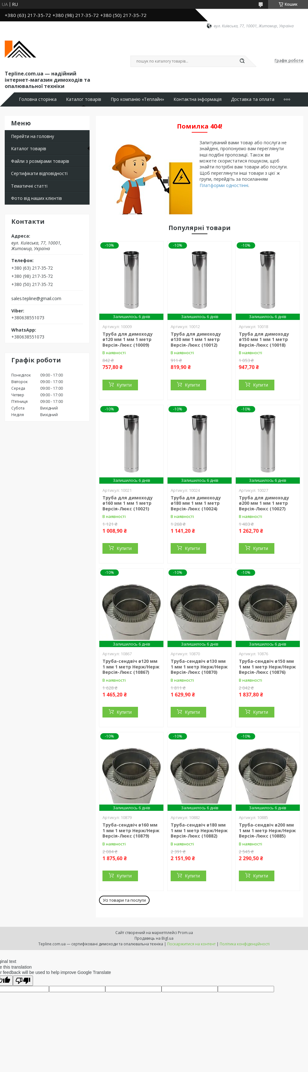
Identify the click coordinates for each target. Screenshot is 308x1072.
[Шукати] (242, 61)
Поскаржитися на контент (191, 944)
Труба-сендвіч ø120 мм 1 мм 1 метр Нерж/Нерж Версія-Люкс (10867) (130, 666)
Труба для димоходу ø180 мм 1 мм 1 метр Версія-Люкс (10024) (196, 503)
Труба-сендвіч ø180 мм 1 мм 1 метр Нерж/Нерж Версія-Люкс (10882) (199, 830)
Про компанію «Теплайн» (137, 99)
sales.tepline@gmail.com (36, 298)
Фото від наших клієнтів (36, 198)
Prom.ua (185, 932)
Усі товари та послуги (124, 900)
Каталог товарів (83, 99)
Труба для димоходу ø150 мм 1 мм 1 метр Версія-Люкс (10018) (264, 339)
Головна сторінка (38, 99)
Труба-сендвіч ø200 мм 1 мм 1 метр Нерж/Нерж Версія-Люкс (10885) (267, 830)
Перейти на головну (32, 136)
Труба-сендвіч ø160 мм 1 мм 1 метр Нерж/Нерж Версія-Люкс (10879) (130, 830)
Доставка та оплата (252, 99)
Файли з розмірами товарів (40, 161)
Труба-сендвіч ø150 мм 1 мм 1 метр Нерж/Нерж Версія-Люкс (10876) (267, 666)
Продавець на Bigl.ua (154, 938)
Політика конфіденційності (245, 944)
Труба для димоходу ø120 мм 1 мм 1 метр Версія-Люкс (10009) (127, 339)
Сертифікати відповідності (39, 173)
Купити (124, 385)
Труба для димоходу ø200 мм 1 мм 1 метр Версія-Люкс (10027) (264, 503)
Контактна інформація (197, 99)
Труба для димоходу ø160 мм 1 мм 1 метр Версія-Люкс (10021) (127, 503)
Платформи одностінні (224, 185)
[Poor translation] (23, 981)
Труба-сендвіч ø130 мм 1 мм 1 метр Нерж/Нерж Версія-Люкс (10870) (199, 666)
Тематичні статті (29, 186)
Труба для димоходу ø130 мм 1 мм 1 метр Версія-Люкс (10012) (196, 339)
